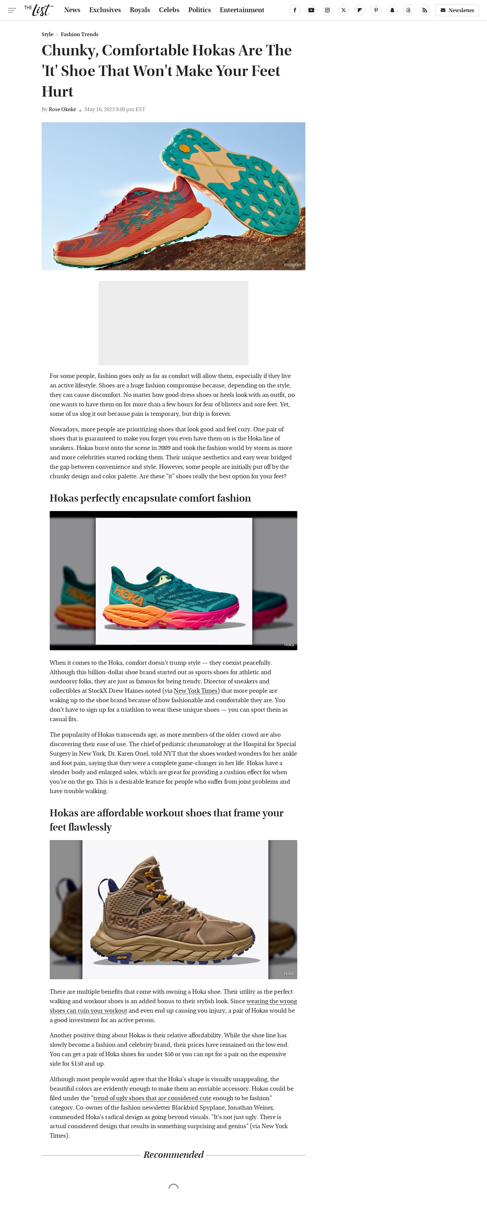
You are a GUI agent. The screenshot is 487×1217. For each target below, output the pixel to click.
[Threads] (408, 10)
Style (47, 34)
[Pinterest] (376, 10)
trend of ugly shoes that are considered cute (152, 1098)
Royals (140, 10)
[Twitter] (343, 10)
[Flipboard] (359, 10)
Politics (199, 10)
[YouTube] (311, 10)
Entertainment (242, 10)
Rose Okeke (62, 109)
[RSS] (424, 10)
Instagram (293, 265)
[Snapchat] (392, 10)
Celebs (169, 10)
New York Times (195, 690)
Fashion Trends (79, 34)
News (72, 10)
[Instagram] (327, 10)
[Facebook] (294, 10)
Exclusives (105, 10)
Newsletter (457, 10)
